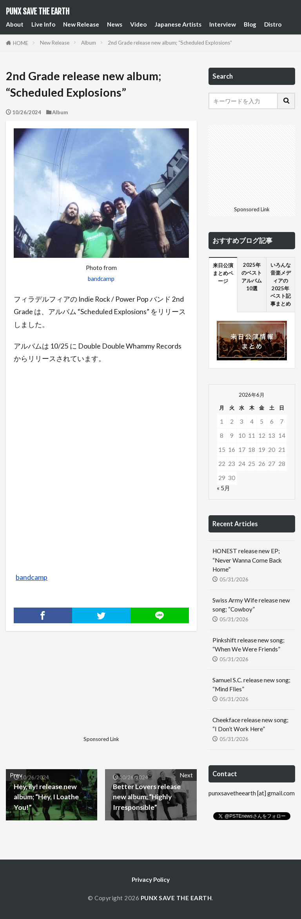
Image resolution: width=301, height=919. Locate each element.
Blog (250, 24)
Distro (272, 24)
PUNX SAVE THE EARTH (37, 12)
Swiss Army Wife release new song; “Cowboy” (251, 605)
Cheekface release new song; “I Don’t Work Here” (250, 724)
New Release (81, 24)
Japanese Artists (177, 24)
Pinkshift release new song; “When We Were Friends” (248, 645)
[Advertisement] (52, 694)
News (114, 24)
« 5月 (223, 487)
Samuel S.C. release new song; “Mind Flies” (251, 684)
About (15, 24)
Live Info (43, 24)
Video (138, 24)
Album (88, 43)
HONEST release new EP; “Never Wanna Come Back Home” (247, 559)
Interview (222, 24)
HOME (20, 43)
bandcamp (101, 278)
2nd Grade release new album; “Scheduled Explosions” (170, 43)
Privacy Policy (151, 879)
